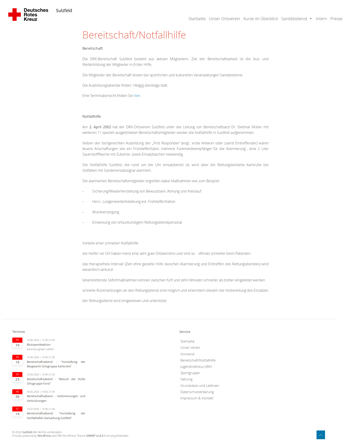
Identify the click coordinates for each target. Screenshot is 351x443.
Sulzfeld (64, 10)
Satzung (186, 379)
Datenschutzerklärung (197, 392)
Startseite (197, 18)
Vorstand (187, 354)
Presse (336, 18)
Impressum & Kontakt (196, 398)
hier (137, 95)
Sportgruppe (190, 373)
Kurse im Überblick (261, 18)
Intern (321, 18)
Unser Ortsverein (224, 18)
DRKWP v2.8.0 (94, 435)
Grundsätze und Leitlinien (199, 385)
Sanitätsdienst (294, 18)
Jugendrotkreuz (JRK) (196, 366)
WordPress (44, 435)
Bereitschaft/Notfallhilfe (198, 360)
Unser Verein (190, 347)
